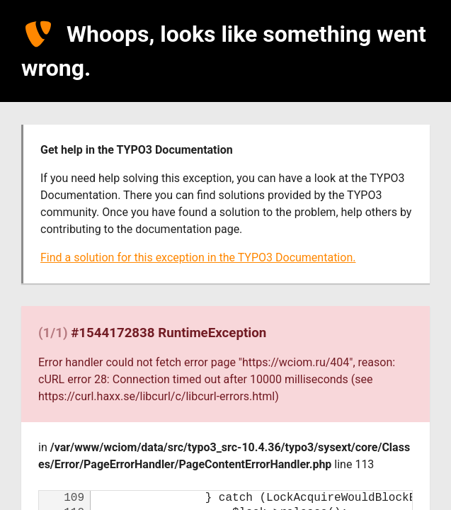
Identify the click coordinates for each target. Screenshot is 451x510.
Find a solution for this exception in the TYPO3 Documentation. (197, 257)
